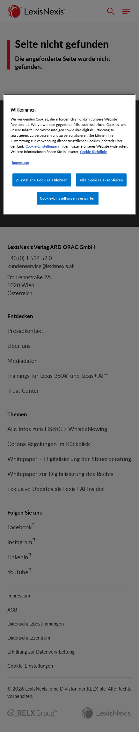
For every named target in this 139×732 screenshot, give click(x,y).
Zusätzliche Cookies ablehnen (42, 180)
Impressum (20, 162)
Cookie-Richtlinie (93, 152)
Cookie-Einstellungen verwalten (67, 198)
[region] (69, 154)
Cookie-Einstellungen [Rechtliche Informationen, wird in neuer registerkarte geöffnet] (42, 146)
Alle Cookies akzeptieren (101, 180)
